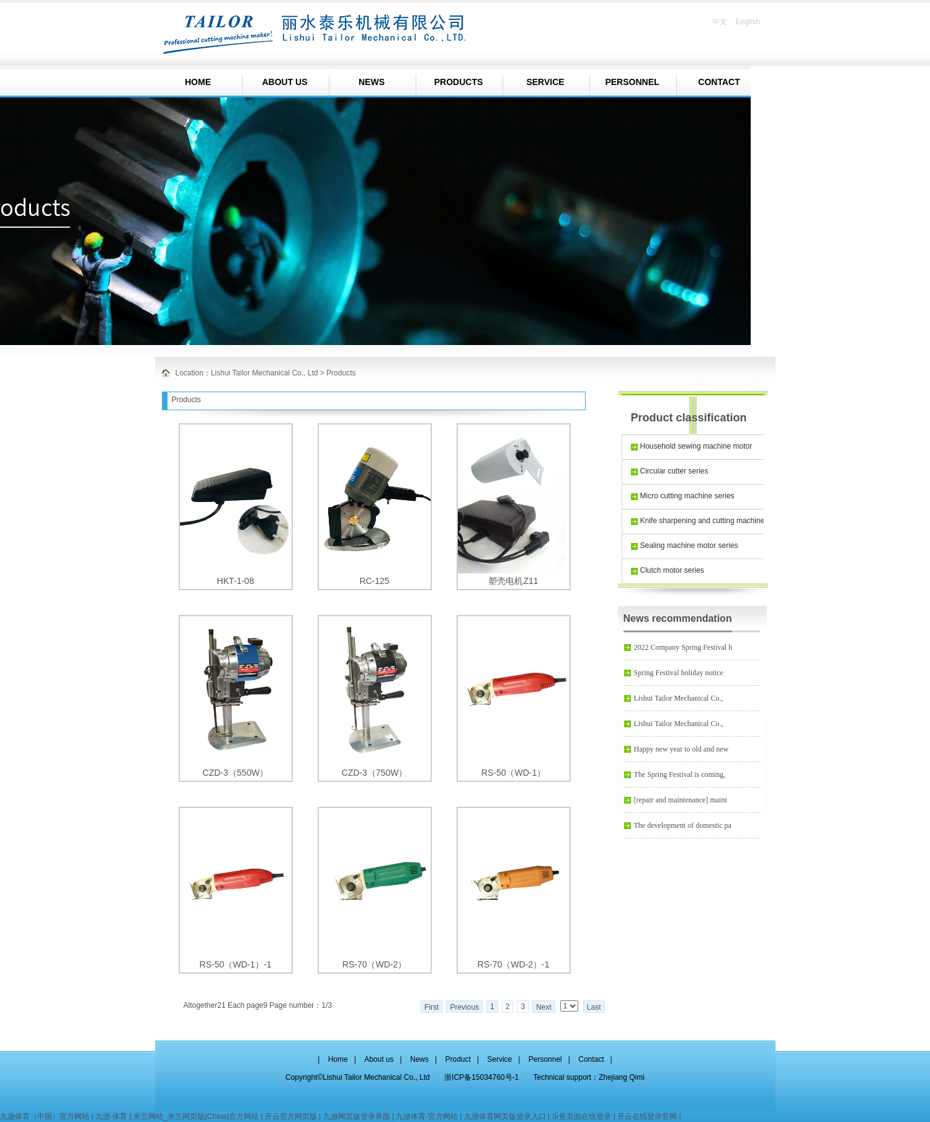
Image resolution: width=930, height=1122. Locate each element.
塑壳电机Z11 (513, 581)
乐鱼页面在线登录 (581, 1116)
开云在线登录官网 (647, 1116)
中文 (719, 21)
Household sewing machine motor (696, 446)
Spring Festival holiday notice (678, 672)
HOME (198, 82)
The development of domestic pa (682, 825)
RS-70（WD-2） (374, 964)
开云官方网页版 (291, 1116)
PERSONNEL (632, 82)
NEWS (372, 82)
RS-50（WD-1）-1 (236, 964)
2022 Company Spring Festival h (683, 647)
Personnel (545, 1059)
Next (544, 1007)
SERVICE (545, 82)
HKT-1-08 (235, 581)
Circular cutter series (674, 471)
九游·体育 (111, 1116)
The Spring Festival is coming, (680, 774)
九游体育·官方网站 (426, 1116)
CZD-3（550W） (236, 773)
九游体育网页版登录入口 (505, 1116)
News (419, 1059)
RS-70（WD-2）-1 (514, 964)
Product (457, 1059)
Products (340, 373)
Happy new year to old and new (681, 749)
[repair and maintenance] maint (680, 800)
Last (594, 1007)
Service (499, 1059)
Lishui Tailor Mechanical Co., (678, 698)
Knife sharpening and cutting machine (702, 520)
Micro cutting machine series (687, 495)
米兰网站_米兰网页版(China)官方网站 (196, 1116)
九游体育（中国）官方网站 (44, 1116)
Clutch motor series (672, 570)
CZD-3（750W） (375, 773)
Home (338, 1059)
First (431, 1007)
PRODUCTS (458, 82)
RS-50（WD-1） (513, 773)
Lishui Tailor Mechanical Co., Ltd (264, 373)
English (747, 21)
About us (378, 1059)
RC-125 (374, 581)
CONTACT (719, 82)
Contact (591, 1059)
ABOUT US (284, 82)
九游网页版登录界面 (356, 1116)
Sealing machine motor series (689, 545)
